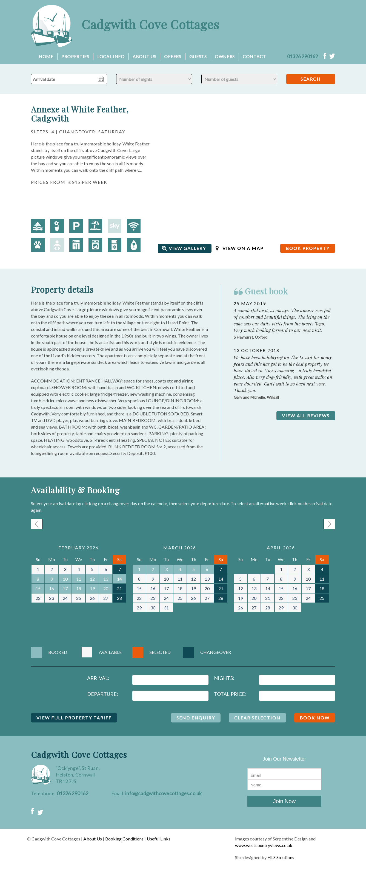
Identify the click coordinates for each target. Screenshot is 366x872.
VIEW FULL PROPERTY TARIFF (73, 717)
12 (92, 578)
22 (38, 598)
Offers (172, 56)
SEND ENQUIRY (195, 717)
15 (38, 588)
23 (51, 598)
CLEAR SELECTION (257, 717)
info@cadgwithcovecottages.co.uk (163, 793)
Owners (225, 56)
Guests (198, 56)
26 (92, 598)
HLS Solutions (280, 857)
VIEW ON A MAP (243, 248)
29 (139, 607)
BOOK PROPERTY (308, 248)
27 (105, 598)
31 (166, 607)
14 (119, 578)
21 (119, 588)
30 (152, 607)
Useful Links (158, 838)
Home (46, 56)
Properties (75, 56)
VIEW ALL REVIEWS (306, 415)
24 (65, 598)
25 (78, 598)
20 (105, 588)
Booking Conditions (124, 838)
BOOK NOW (315, 717)
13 (105, 578)
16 (51, 588)
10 (65, 578)
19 (92, 588)
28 (119, 598)
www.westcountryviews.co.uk (263, 845)
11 (78, 578)
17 (65, 588)
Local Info (111, 56)
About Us (144, 56)
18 (78, 588)
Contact (254, 56)
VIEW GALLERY (187, 248)
